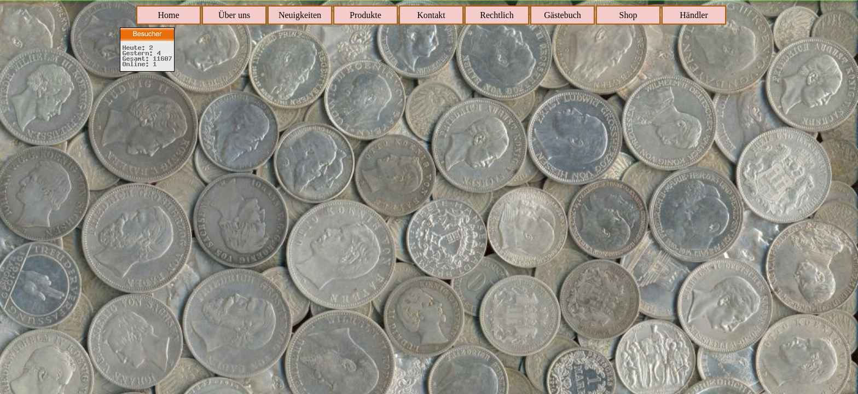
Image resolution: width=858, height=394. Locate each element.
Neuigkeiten (300, 15)
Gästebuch (562, 15)
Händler (694, 15)
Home (168, 15)
